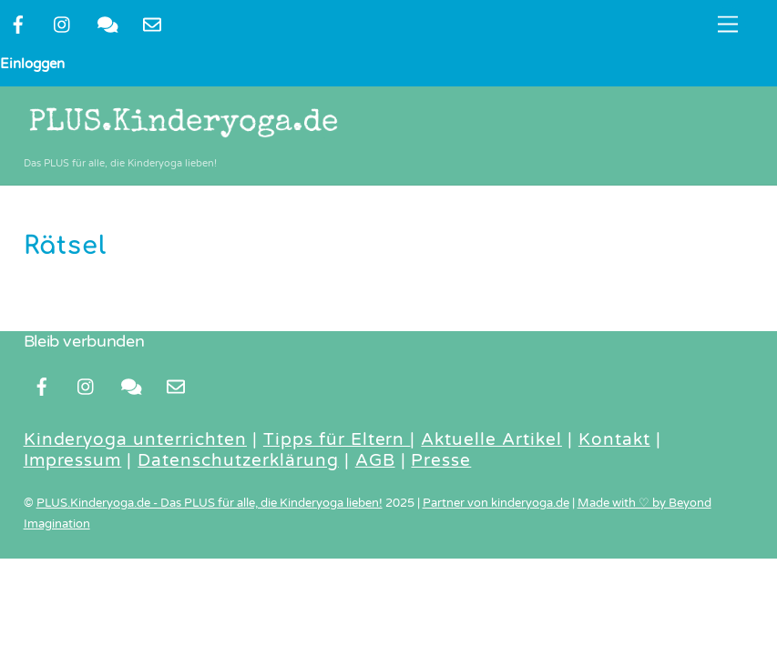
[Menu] (728, 25)
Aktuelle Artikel (491, 439)
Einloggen (32, 63)
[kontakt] (107, 23)
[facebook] (18, 23)
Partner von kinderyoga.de (496, 503)
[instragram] (63, 23)
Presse (441, 460)
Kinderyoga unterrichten (135, 439)
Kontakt (614, 439)
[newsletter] (152, 23)
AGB (375, 460)
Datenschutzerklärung (238, 460)
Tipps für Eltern (337, 439)
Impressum (73, 460)
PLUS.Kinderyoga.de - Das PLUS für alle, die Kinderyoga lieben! (209, 503)
